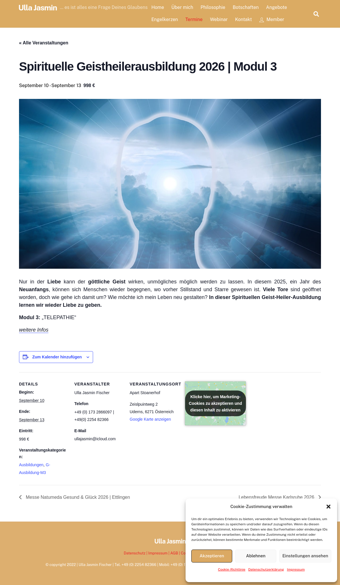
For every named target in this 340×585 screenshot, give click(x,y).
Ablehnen (255, 555)
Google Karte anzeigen (150, 419)
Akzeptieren (212, 555)
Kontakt (243, 19)
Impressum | (159, 553)
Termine (194, 19)
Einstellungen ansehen (305, 555)
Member (271, 19)
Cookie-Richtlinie (231, 569)
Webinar (219, 19)
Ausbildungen (31, 464)
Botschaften (246, 7)
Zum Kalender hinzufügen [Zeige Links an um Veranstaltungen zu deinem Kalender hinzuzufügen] (57, 357)
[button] (328, 506)
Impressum (296, 569)
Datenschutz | (136, 553)
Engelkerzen (165, 19)
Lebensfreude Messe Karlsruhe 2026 (277, 497)
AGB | (175, 553)
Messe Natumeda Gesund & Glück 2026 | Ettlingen (77, 497)
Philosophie (213, 7)
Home (158, 7)
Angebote (276, 7)
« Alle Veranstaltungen (43, 42)
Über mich (182, 7)
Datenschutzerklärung (266, 569)
